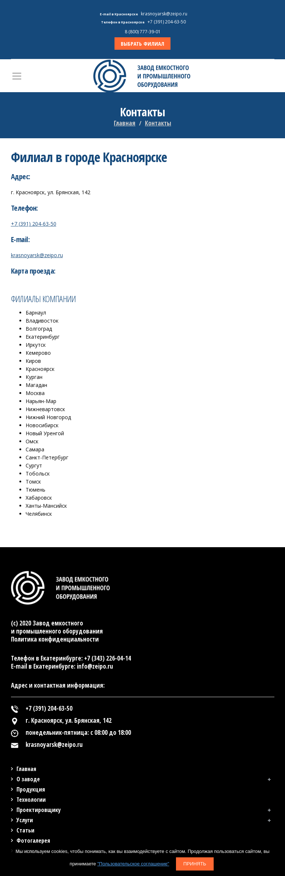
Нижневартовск (45, 409)
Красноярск (40, 368)
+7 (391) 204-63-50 (33, 223)
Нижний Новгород (48, 417)
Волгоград (39, 328)
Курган (34, 376)
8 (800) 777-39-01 (143, 32)
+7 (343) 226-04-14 (107, 658)
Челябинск (39, 513)
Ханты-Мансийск (46, 505)
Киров (33, 360)
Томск (33, 481)
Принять (194, 863)
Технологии (31, 800)
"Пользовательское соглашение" (133, 863)
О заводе (28, 779)
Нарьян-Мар (41, 401)
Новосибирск (42, 425)
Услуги (24, 820)
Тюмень (35, 489)
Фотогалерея (33, 840)
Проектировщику (38, 810)
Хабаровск (39, 497)
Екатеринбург (43, 336)
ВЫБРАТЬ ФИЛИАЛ (142, 43)
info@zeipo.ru (95, 666)
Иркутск (36, 344)
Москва (35, 393)
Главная (124, 123)
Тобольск (38, 473)
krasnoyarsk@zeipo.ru (37, 255)
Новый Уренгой (45, 433)
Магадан (36, 384)
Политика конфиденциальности (55, 639)
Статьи (25, 830)
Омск (32, 441)
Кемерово (38, 352)
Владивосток (42, 320)
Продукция (30, 789)
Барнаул (36, 312)
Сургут (34, 465)
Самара (35, 449)
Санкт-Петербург (47, 457)
